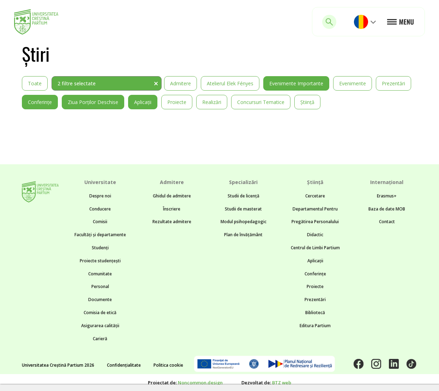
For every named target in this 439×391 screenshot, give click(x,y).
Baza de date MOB (386, 209)
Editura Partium (315, 326)
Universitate (100, 182)
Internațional (386, 182)
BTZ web (281, 382)
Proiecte (176, 102)
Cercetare (315, 196)
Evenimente (352, 83)
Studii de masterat (243, 209)
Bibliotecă (315, 313)
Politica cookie (168, 365)
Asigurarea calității (100, 326)
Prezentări (393, 83)
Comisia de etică (100, 313)
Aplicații (142, 102)
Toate (35, 83)
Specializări (243, 182)
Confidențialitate (124, 365)
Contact (387, 222)
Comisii (100, 222)
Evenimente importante (296, 83)
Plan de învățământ (243, 235)
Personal (100, 286)
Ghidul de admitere (172, 196)
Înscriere (171, 209)
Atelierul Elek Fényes (230, 83)
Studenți (100, 248)
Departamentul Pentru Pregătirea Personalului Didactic (315, 222)
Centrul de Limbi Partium (315, 248)
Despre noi (100, 196)
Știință (307, 102)
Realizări (211, 102)
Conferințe (40, 102)
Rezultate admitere (171, 222)
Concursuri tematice (260, 102)
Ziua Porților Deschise (93, 102)
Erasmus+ (387, 196)
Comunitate (100, 274)
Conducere (100, 209)
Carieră (100, 339)
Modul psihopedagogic (243, 222)
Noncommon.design (200, 382)
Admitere (180, 83)
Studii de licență (243, 196)
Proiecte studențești (100, 261)
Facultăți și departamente (100, 235)
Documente (100, 300)
